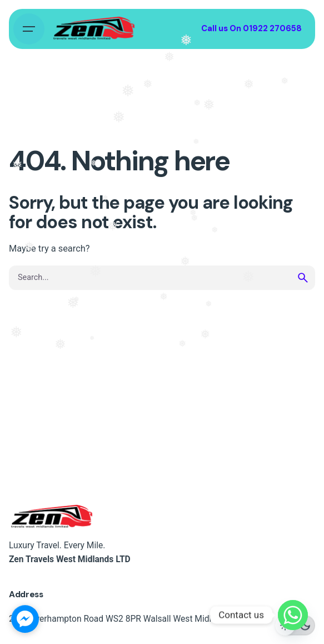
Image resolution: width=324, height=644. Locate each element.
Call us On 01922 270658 (251, 28)
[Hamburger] (28, 29)
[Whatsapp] (293, 615)
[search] (303, 278)
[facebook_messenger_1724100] (25, 619)
